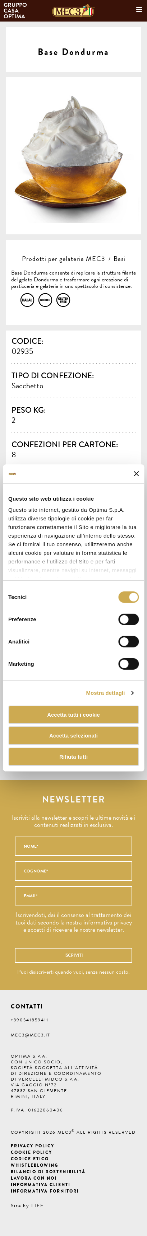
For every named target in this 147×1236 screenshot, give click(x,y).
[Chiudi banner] (136, 473)
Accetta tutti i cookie (73, 714)
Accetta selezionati (73, 735)
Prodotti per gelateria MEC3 (63, 258)
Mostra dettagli (105, 693)
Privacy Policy (32, 1146)
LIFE (37, 1205)
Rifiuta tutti (73, 757)
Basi (119, 258)
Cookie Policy (31, 1152)
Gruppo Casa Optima (16, 10)
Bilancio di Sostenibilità (48, 1172)
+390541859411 (30, 1020)
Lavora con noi (34, 1178)
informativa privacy (107, 922)
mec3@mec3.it (30, 1035)
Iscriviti (73, 955)
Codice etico (30, 1159)
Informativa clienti (40, 1184)
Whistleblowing (34, 1165)
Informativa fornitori (45, 1191)
